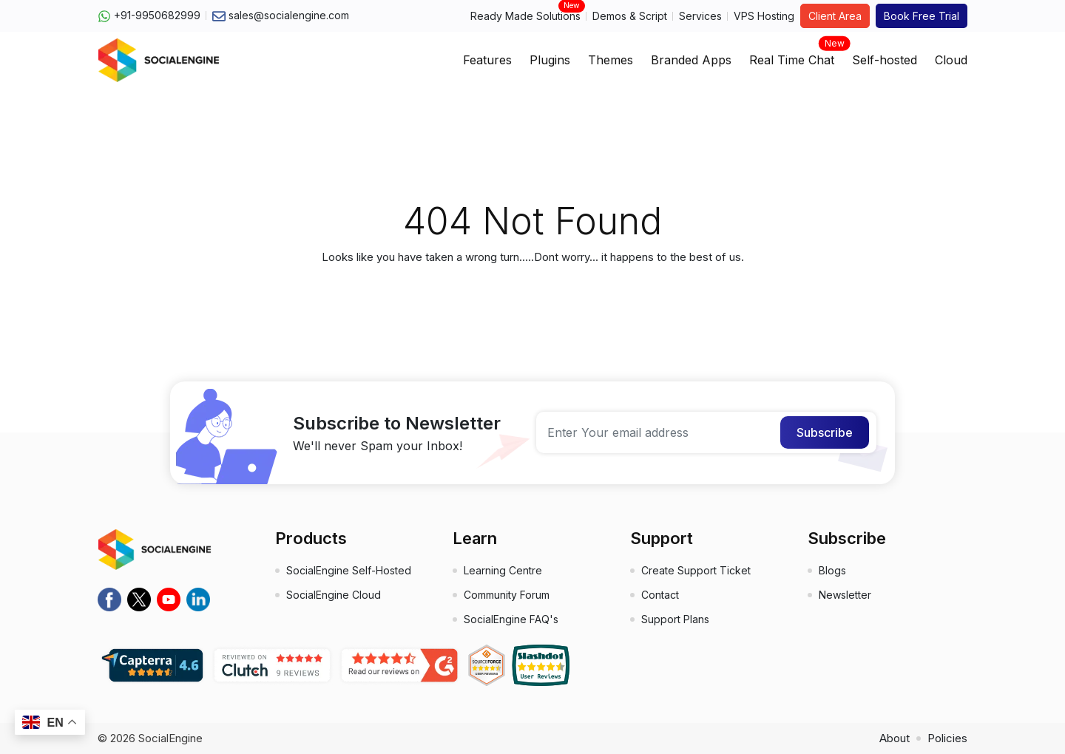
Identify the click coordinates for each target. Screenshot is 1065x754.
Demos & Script (629, 16)
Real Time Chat (791, 55)
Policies (947, 738)
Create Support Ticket (696, 570)
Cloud (951, 59)
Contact (660, 594)
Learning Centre (503, 570)
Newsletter (845, 594)
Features (487, 59)
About (894, 738)
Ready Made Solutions (525, 15)
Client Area (835, 16)
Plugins (550, 59)
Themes (610, 59)
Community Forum (507, 594)
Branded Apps (691, 59)
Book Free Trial (921, 16)
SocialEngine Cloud (333, 594)
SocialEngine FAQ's (511, 619)
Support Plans (675, 619)
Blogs (832, 570)
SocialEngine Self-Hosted (348, 570)
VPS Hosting (764, 16)
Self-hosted (884, 59)
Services (700, 16)
